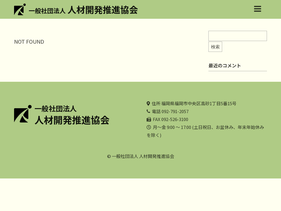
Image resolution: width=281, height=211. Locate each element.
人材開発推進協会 (83, 9)
